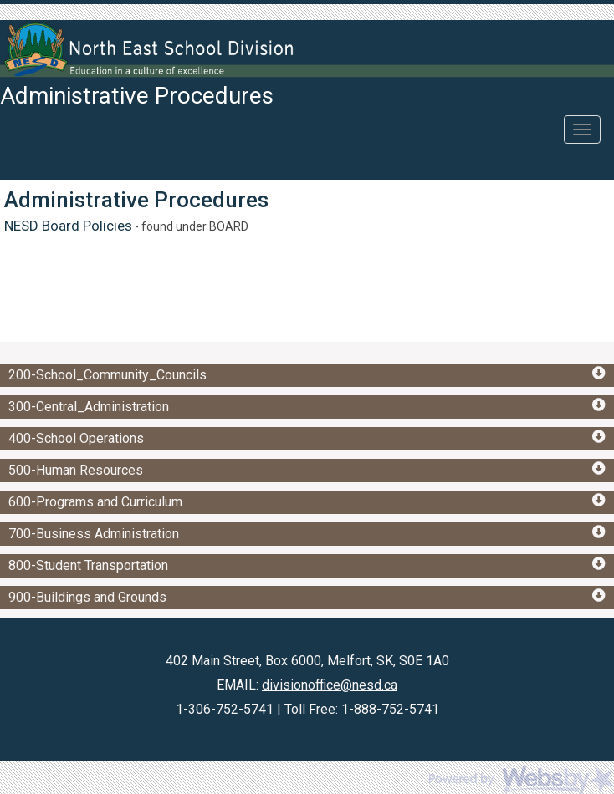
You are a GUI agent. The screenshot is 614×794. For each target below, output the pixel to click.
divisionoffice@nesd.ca (329, 685)
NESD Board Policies (68, 225)
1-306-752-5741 (225, 709)
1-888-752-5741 (390, 709)
